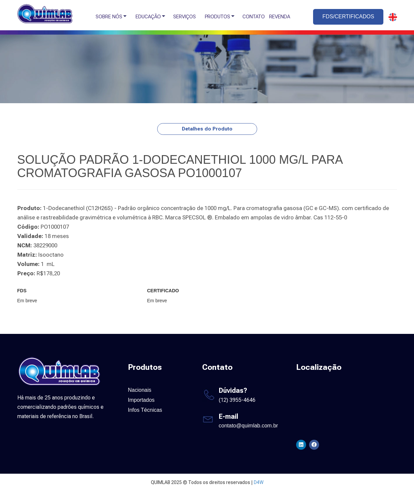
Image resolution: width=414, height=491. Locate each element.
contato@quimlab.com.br (248, 425)
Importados (141, 400)
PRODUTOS (217, 17)
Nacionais (139, 390)
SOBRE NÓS (109, 17)
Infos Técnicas (145, 410)
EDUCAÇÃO (148, 17)
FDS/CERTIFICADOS (348, 16)
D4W (258, 482)
